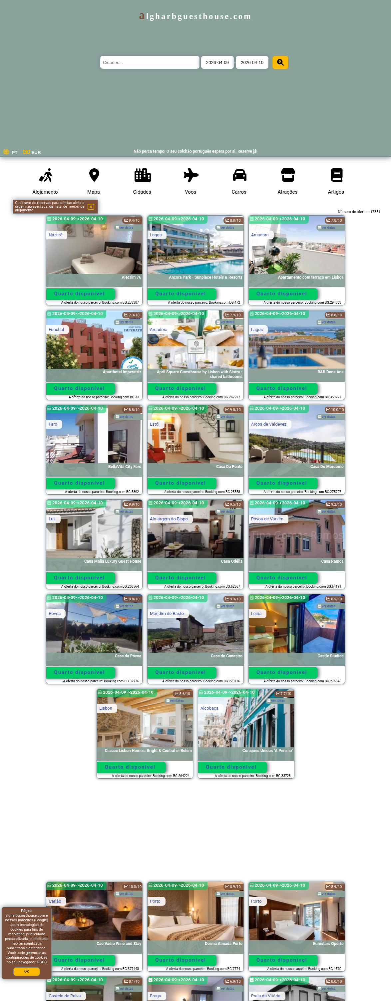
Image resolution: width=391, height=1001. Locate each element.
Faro (53, 424)
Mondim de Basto (167, 613)
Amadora (260, 234)
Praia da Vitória (265, 995)
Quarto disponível (79, 294)
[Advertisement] (195, 833)
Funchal (56, 329)
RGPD (42, 962)
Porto (155, 901)
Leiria (256, 613)
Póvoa (55, 613)
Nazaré (55, 234)
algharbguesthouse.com (195, 16)
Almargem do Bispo (169, 518)
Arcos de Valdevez (268, 424)
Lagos (156, 234)
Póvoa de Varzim (267, 518)
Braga (155, 995)
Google (41, 920)
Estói (155, 424)
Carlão (55, 901)
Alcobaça (209, 708)
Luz (52, 518)
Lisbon (105, 708)
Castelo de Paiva (65, 995)
